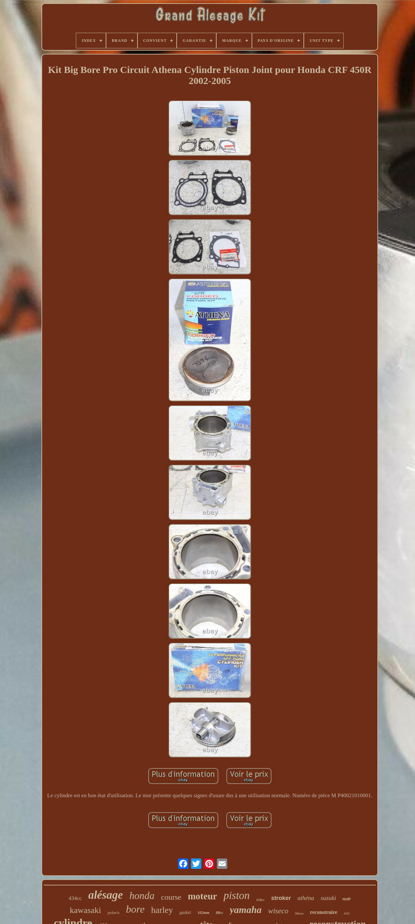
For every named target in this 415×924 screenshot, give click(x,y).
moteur (202, 896)
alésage (105, 895)
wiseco (278, 911)
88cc (219, 912)
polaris (114, 912)
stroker (281, 898)
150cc (260, 900)
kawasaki (85, 910)
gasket (185, 912)
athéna (305, 897)
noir (347, 898)
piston (236, 895)
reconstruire (323, 912)
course (171, 897)
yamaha (246, 909)
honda (142, 895)
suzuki (328, 897)
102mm (203, 912)
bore (135, 909)
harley (162, 910)
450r (347, 913)
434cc (75, 898)
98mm (299, 913)
